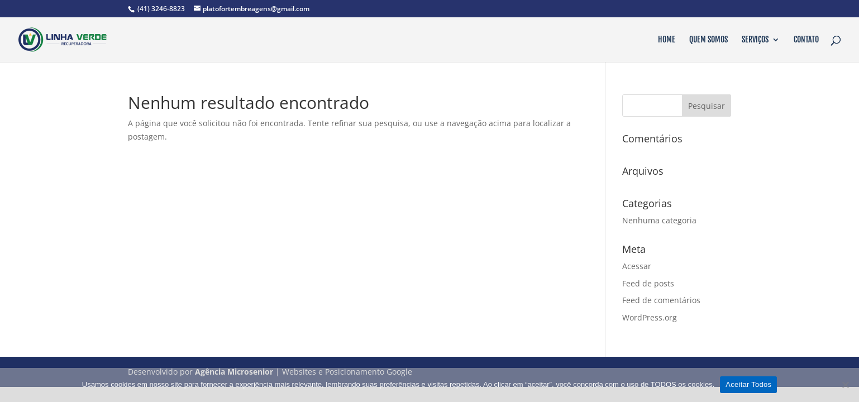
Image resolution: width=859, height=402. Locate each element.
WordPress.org (649, 317)
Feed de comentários (661, 300)
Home (666, 40)
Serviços (755, 40)
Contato (806, 40)
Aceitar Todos (748, 384)
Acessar (636, 266)
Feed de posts (648, 283)
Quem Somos (708, 40)
